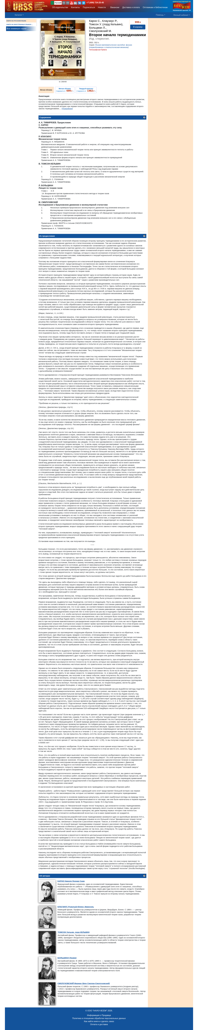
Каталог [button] (18, 15)
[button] (71, 3)
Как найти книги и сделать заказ (99, 1021)
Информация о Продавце (99, 1015)
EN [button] (68, 3)
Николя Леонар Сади (71, 881)
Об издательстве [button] (60, 7)
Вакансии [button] (114, 7)
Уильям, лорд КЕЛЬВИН (74, 932)
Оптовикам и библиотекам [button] (155, 7)
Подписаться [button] (89, 7)
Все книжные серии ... (18, 29)
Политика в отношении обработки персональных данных (99, 1018)
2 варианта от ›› (65, 90)
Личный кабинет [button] (181, 15)
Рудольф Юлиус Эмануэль (75, 907)
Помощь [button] (160, 15)
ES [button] (64, 3)
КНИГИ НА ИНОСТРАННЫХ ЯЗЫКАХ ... (19, 24)
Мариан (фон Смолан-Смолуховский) (83, 983)
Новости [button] (102, 7)
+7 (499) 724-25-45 (95, 3)
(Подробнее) (67, 108)
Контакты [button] (75, 7)
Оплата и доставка (99, 1024)
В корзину (137, 27)
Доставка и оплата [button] (131, 7)
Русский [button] (58, 3)
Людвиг (67, 958)
